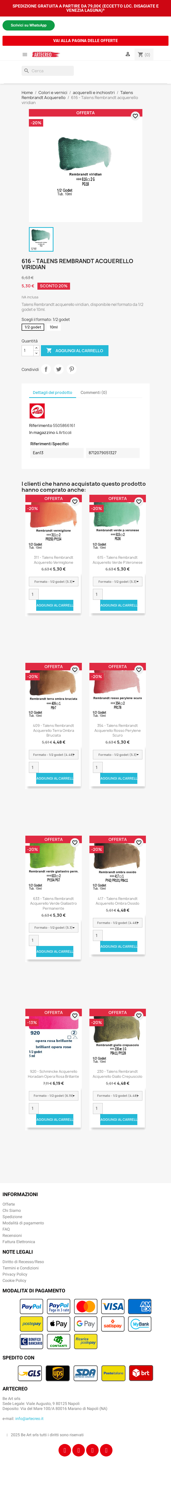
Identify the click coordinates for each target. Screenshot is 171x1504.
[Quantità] (28, 350)
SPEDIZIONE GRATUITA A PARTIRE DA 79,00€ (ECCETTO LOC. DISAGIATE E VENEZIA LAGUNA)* (86, 8)
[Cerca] (48, 71)
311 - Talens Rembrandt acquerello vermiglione (53, 560)
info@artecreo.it (29, 1418)
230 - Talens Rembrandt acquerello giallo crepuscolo (117, 1074)
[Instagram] (78, 1450)
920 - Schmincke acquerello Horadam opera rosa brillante (53, 1074)
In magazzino (42, 432)
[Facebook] (65, 1450)
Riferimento (40, 425)
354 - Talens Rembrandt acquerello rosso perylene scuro (117, 730)
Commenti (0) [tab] (94, 392)
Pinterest (72, 369)
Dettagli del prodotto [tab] (52, 392)
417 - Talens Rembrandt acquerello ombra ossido (117, 901)
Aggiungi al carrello (74, 350)
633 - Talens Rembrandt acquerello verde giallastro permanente (53, 903)
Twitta (59, 369)
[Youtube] (106, 1450)
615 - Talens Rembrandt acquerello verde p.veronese (118, 560)
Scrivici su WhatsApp (28, 25)
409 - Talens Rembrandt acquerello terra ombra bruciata (53, 730)
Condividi (46, 369)
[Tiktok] (92, 1450)
